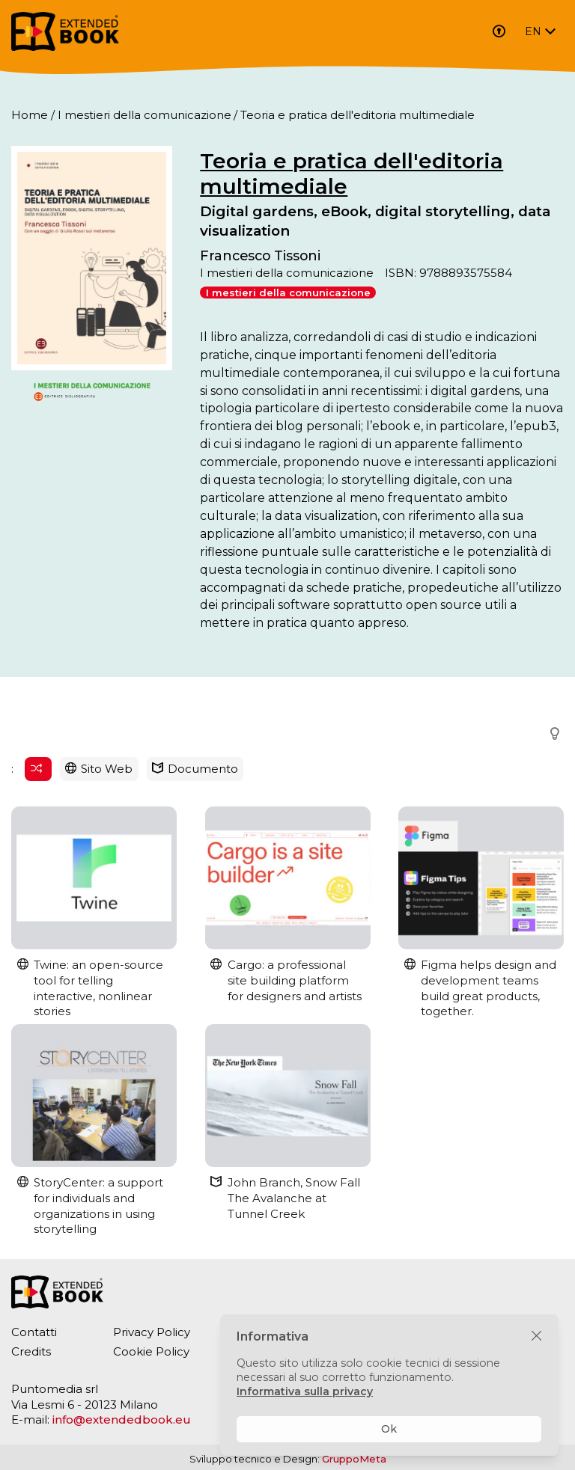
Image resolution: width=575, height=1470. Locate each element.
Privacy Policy (151, 1332)
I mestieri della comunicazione (144, 115)
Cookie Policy (151, 1351)
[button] (550, 734)
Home (29, 115)
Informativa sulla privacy (305, 1391)
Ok (389, 1429)
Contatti (34, 1332)
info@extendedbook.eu (121, 1419)
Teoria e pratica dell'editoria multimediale (351, 173)
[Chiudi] (536, 1336)
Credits (31, 1351)
